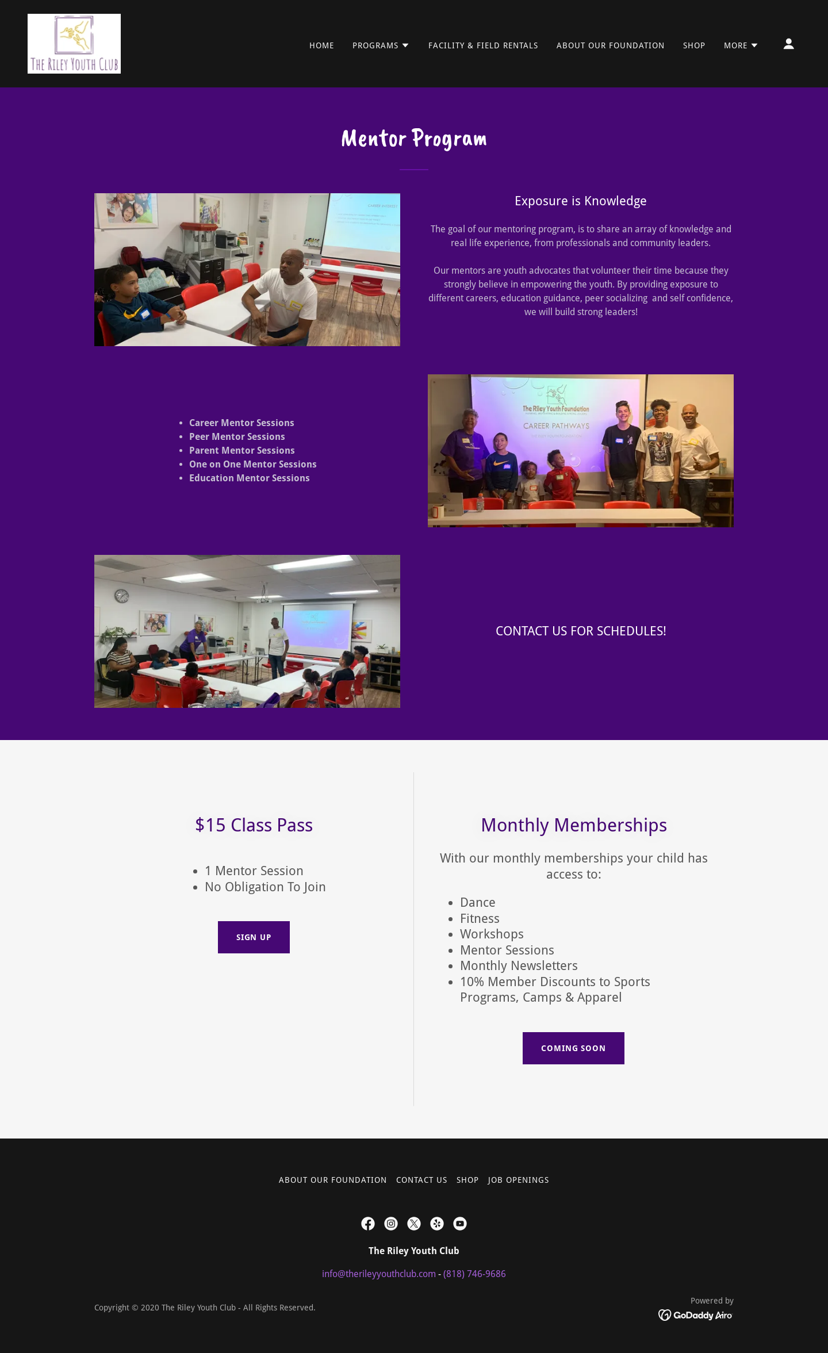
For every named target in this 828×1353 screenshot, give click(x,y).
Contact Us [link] (421, 1180)
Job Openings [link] (518, 1180)
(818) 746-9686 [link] (474, 1273)
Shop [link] (694, 45)
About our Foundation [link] (611, 45)
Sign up (254, 937)
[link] (74, 42)
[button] (381, 45)
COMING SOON (574, 1048)
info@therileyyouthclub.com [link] (379, 1273)
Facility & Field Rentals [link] (483, 45)
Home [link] (321, 45)
